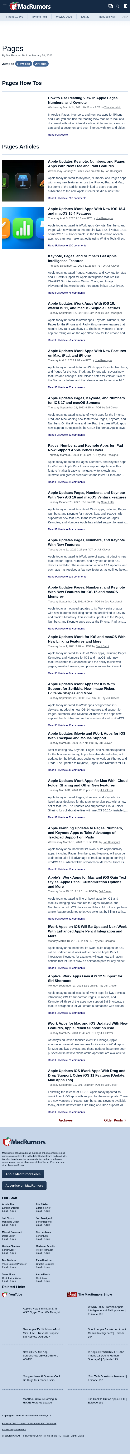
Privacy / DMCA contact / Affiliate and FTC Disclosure (29, 1423)
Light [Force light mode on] (73, 1435)
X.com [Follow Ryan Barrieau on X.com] (47, 1267)
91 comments (76, 725)
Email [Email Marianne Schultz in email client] (39, 1253)
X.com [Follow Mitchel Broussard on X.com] (13, 1239)
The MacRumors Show (95, 1294)
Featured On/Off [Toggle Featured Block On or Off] (11, 1435)
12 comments (76, 1012)
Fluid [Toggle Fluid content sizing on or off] (47, 1435)
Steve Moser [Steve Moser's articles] (9, 1274)
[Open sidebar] (125, 7)
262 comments (77, 198)
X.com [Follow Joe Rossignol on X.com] (47, 1225)
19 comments (76, 869)
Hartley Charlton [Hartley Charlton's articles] (11, 1246)
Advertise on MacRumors (24, 1185)
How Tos (23, 64)
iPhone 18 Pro (14, 16)
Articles (41, 64)
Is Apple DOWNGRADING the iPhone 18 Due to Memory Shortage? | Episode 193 (106, 1355)
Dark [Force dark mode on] (80, 1435)
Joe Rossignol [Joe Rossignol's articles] (44, 1218)
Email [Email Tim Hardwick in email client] (39, 1239)
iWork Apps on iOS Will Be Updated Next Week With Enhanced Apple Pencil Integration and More (87, 931)
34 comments (76, 481)
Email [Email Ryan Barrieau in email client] (39, 1267)
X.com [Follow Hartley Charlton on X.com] (13, 1253)
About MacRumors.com (22, 1174)
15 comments (76, 967)
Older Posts (116, 1120)
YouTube (15, 1294)
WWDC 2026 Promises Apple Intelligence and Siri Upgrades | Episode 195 (107, 1310)
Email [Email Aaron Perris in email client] (39, 1281)
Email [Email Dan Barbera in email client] (5, 1267)
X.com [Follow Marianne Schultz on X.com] (47, 1253)
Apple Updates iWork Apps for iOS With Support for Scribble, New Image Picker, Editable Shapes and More (81, 688)
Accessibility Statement (14, 1429)
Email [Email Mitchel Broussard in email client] (5, 1239)
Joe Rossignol (113, 171)
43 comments (76, 770)
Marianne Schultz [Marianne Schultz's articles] (45, 1246)
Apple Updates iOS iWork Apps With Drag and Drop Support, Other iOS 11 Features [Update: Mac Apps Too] (86, 1075)
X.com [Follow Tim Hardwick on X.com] (47, 1239)
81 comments (76, 434)
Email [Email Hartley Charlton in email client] (5, 1253)
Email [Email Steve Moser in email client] (5, 1281)
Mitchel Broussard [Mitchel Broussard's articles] (12, 1232)
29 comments (76, 1060)
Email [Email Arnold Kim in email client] (5, 1211)
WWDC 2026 (64, 16)
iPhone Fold (39, 16)
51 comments (76, 817)
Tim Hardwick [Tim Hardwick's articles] (43, 1232)
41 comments (76, 918)
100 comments (77, 245)
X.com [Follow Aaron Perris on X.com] (47, 1281)
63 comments (76, 387)
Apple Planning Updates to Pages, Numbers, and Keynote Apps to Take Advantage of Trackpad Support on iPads (85, 832)
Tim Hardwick (112, 107)
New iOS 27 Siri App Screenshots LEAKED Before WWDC (40, 1355)
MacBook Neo (107, 16)
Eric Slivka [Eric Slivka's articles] (42, 1204)
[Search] (119, 6)
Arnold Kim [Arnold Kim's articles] (8, 1204)
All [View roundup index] (125, 16)
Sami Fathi (107, 502)
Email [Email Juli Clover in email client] (5, 1225)
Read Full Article (58, 134)
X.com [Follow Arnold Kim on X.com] (13, 1211)
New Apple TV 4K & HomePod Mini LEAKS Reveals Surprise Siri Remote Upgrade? (41, 1333)
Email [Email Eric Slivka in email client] (39, 1211)
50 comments (76, 340)
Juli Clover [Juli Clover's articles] (8, 1218)
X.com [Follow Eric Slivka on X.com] (47, 1211)
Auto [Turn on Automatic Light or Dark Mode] (66, 1435)
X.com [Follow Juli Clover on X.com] (13, 1225)
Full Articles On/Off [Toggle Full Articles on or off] (32, 1435)
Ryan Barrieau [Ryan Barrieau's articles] (44, 1260)
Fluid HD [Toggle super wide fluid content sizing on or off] (56, 1435)
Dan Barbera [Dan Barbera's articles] (9, 1260)
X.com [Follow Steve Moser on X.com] (13, 1281)
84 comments (76, 673)
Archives (66, 1120)
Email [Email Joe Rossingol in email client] (39, 1225)
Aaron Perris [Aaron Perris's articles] (43, 1274)
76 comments (76, 292)
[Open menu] (4, 6)
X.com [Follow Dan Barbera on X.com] (13, 1267)
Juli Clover (112, 265)
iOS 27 (85, 16)
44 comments (76, 529)
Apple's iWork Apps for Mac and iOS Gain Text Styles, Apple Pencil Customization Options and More (87, 882)
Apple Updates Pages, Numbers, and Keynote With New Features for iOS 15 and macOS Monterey (86, 591)
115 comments (77, 576)
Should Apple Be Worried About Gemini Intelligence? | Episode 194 (107, 1333)
